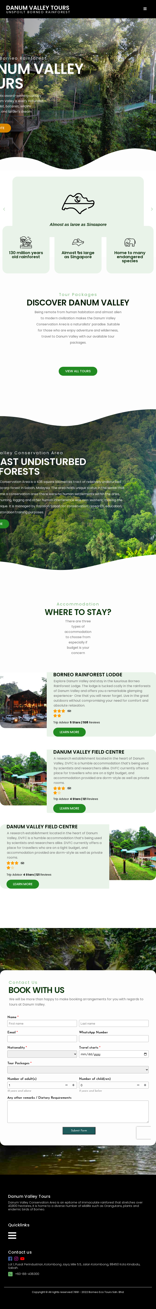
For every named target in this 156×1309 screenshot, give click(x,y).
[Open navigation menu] (145, 9)
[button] (74, 252)
